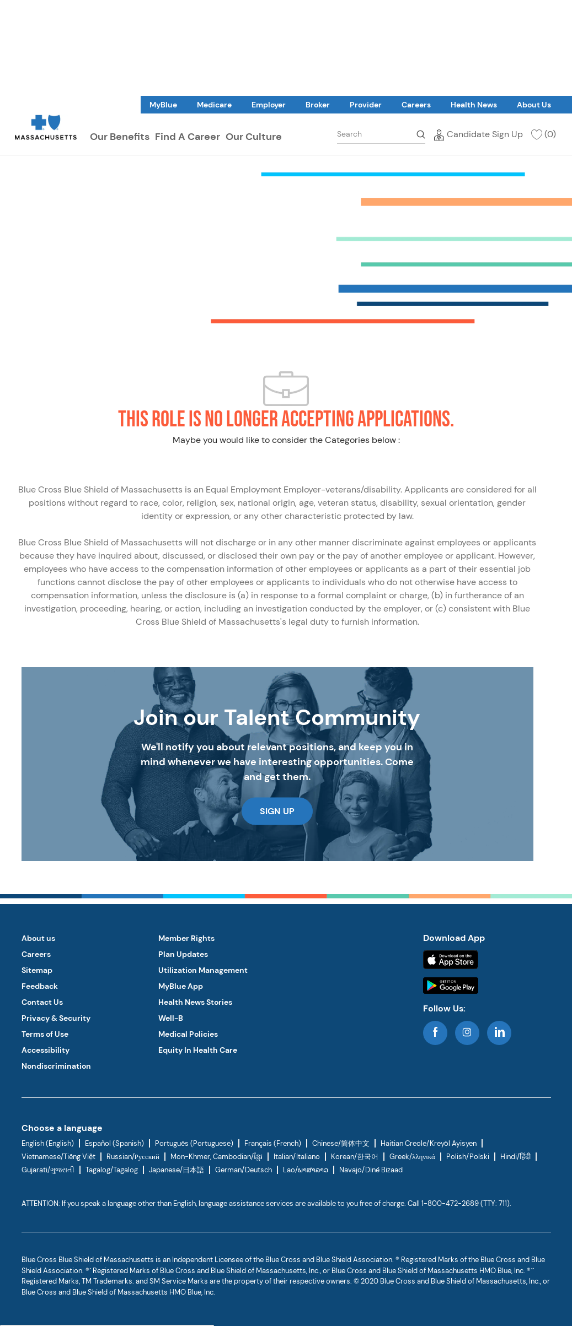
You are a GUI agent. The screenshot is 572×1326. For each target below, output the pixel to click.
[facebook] (435, 1033)
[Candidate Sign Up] (478, 133)
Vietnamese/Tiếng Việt (58, 1156)
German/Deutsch (243, 1170)
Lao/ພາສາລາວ (305, 1170)
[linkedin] (499, 1033)
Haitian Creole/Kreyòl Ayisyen (429, 1143)
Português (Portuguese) (194, 1143)
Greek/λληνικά (412, 1156)
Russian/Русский (133, 1156)
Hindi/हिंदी (515, 1156)
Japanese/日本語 (176, 1170)
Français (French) (272, 1143)
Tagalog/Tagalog (111, 1170)
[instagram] (467, 1033)
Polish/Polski (467, 1156)
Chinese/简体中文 (341, 1143)
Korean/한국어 (354, 1156)
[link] (163, 105)
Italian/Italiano (297, 1156)
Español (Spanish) (114, 1143)
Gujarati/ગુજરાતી (48, 1170)
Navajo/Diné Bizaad (371, 1170)
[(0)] (543, 133)
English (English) (48, 1143)
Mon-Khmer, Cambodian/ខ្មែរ (216, 1156)
